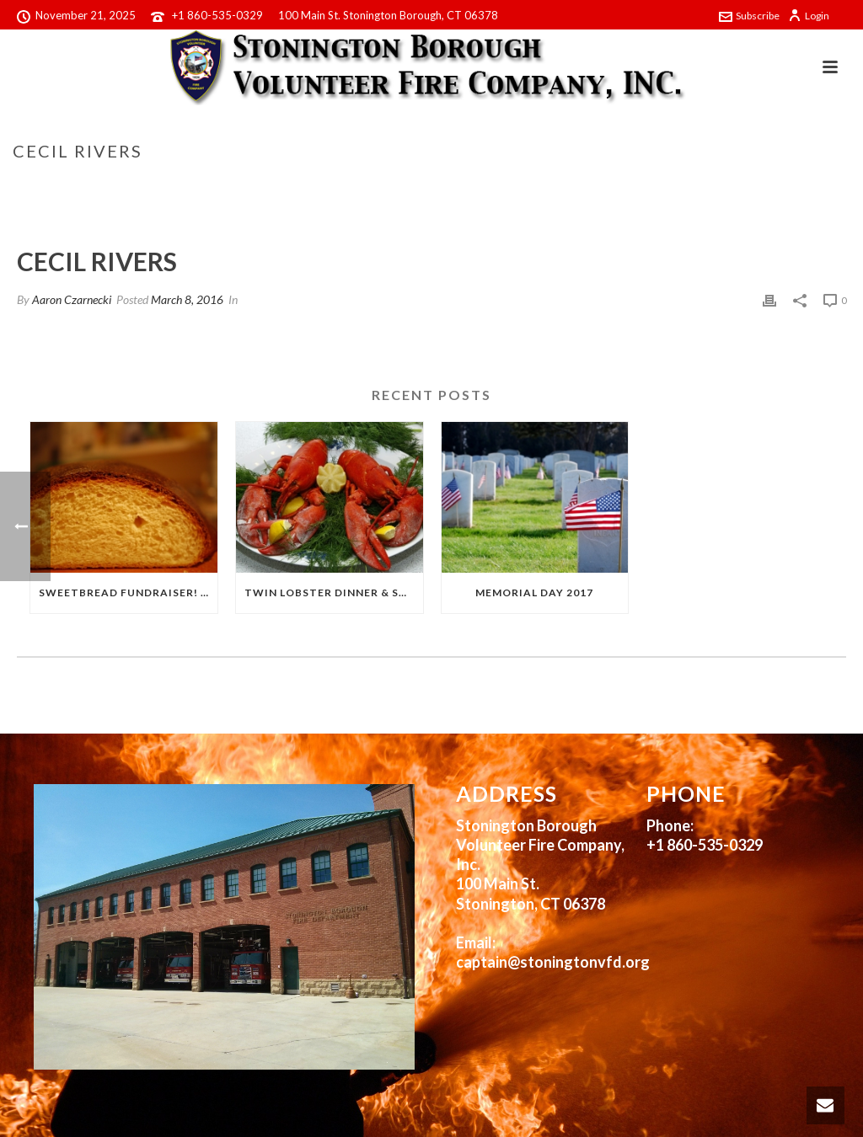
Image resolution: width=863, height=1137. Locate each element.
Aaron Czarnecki (71, 299)
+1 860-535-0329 (217, 15)
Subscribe (749, 15)
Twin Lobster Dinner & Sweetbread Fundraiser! (333, 592)
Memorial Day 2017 (534, 592)
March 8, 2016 (187, 299)
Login (808, 15)
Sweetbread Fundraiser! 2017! (128, 592)
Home (665, 186)
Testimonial (725, 186)
